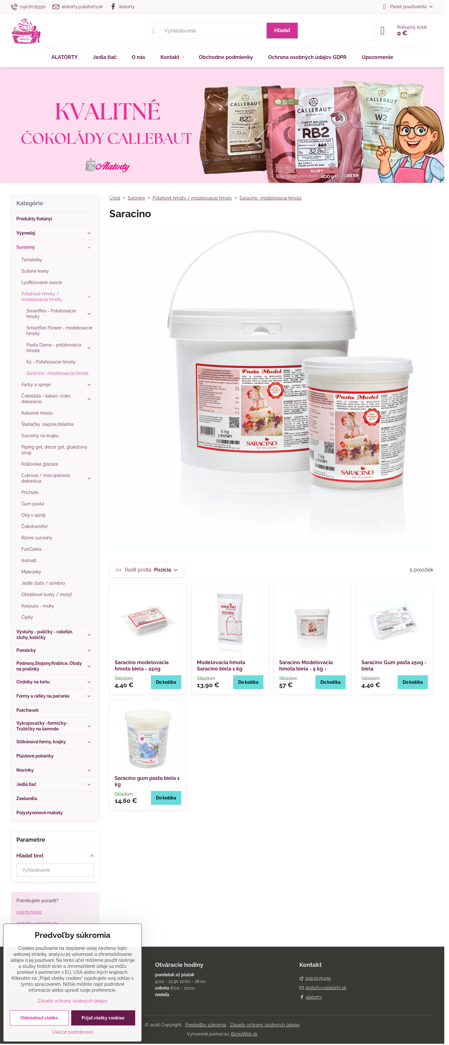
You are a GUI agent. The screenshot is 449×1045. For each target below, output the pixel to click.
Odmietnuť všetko (39, 1017)
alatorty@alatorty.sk (36, 923)
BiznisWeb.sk (244, 1033)
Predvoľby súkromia (205, 1024)
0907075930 (29, 911)
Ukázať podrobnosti (72, 1032)
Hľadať (282, 30)
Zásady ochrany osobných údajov (265, 1024)
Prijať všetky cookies (103, 1017)
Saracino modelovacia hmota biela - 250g (142, 665)
